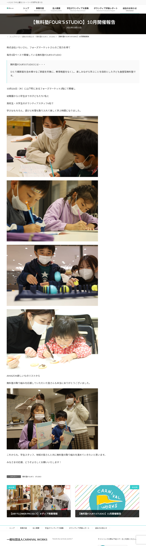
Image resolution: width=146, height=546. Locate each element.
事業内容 (23, 528)
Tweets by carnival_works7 (62, 539)
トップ (12, 528)
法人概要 (36, 528)
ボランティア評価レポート (79, 528)
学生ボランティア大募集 (54, 528)
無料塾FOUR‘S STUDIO (31, 477)
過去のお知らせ (101, 528)
